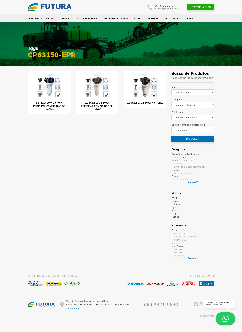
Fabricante (177, 112)
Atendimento (201, 7)
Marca (174, 86)
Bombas (175, 169)
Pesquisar (193, 138)
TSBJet (175, 216)
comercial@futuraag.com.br (166, 8)
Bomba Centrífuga (184, 173)
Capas (174, 176)
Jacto (174, 243)
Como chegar (72, 307)
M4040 (178, 252)
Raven (174, 210)
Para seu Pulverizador (41, 18)
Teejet (174, 213)
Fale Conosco (173, 18)
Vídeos (137, 18)
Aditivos (178, 163)
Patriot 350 (180, 239)
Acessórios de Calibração (185, 154)
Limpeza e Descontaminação (190, 166)
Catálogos (153, 18)
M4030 (178, 249)
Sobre (189, 18)
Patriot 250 (180, 233)
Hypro (174, 207)
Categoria (176, 99)
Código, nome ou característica (188, 124)
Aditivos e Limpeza (181, 160)
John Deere (177, 246)
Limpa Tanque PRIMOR (116, 18)
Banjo (174, 200)
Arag (174, 197)
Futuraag (176, 204)
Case (174, 230)
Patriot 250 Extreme (185, 236)
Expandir (192, 182)
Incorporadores (87, 18)
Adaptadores (178, 157)
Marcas (65, 18)
